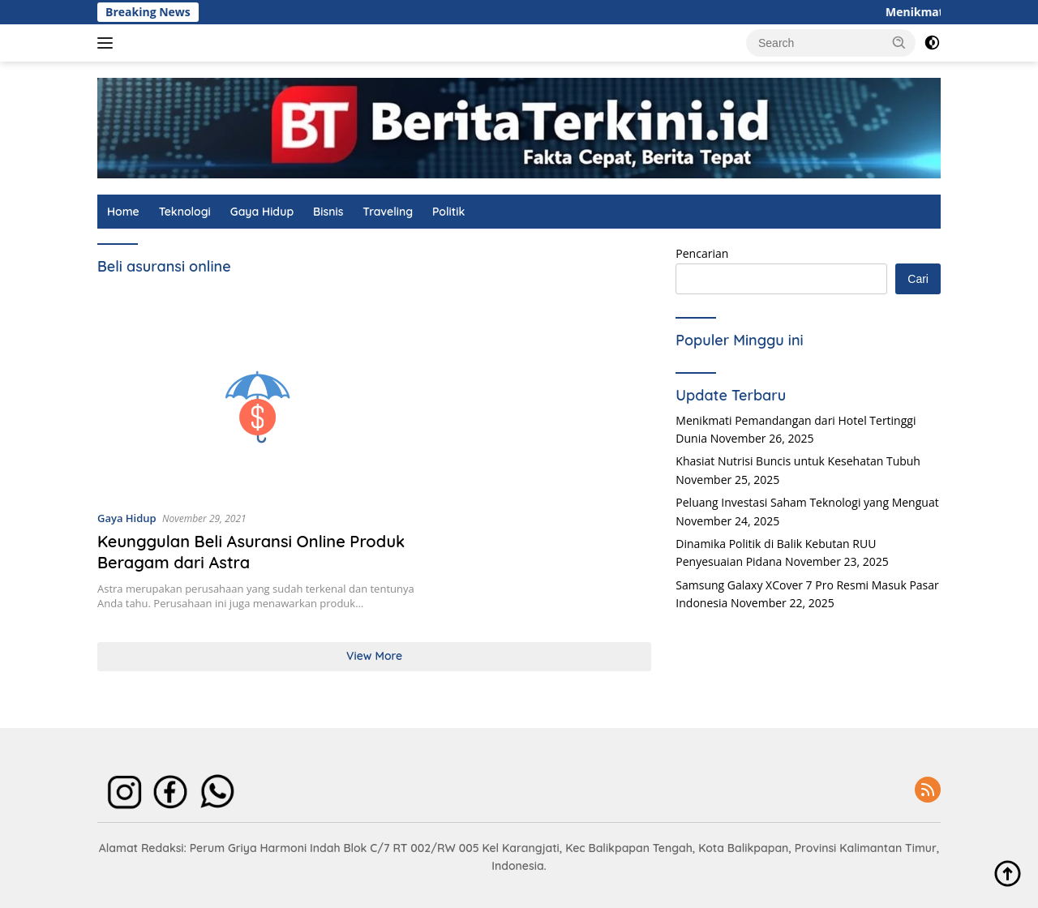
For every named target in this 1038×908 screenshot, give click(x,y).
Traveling (387, 211)
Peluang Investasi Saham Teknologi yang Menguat (807, 502)
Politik (448, 211)
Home (123, 211)
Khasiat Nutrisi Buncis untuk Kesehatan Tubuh (798, 461)
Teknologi (185, 211)
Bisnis (328, 211)
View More (374, 656)
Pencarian (702, 253)
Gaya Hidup (262, 211)
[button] (899, 42)
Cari (918, 278)
